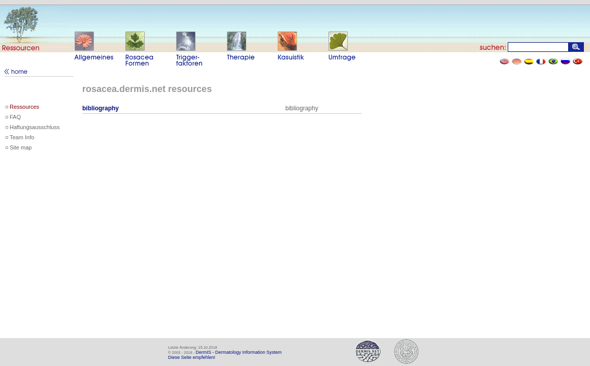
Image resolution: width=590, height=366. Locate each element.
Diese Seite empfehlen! (191, 357)
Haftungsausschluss (34, 127)
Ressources (24, 107)
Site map (20, 147)
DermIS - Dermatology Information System (238, 352)
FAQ (15, 117)
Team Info (22, 137)
